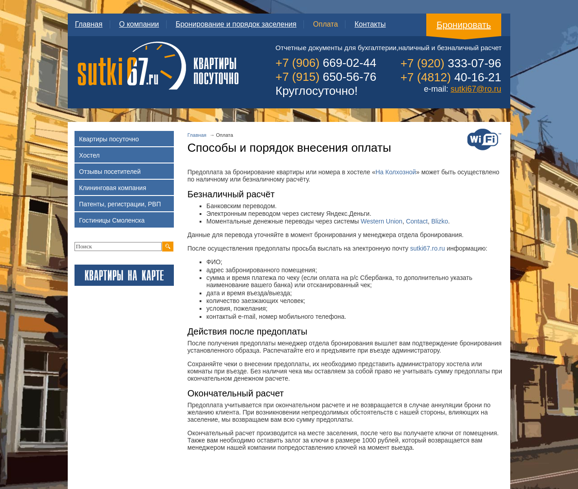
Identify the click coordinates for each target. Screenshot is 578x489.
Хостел (126, 157)
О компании (139, 24)
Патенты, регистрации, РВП (126, 205)
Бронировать (464, 25)
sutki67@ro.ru (476, 88)
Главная (89, 24)
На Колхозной (395, 172)
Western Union (381, 221)
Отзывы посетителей (126, 173)
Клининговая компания (126, 189)
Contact (417, 221)
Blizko (439, 221)
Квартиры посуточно (126, 140)
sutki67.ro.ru (427, 248)
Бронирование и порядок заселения (236, 24)
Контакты (370, 24)
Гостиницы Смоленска (126, 222)
